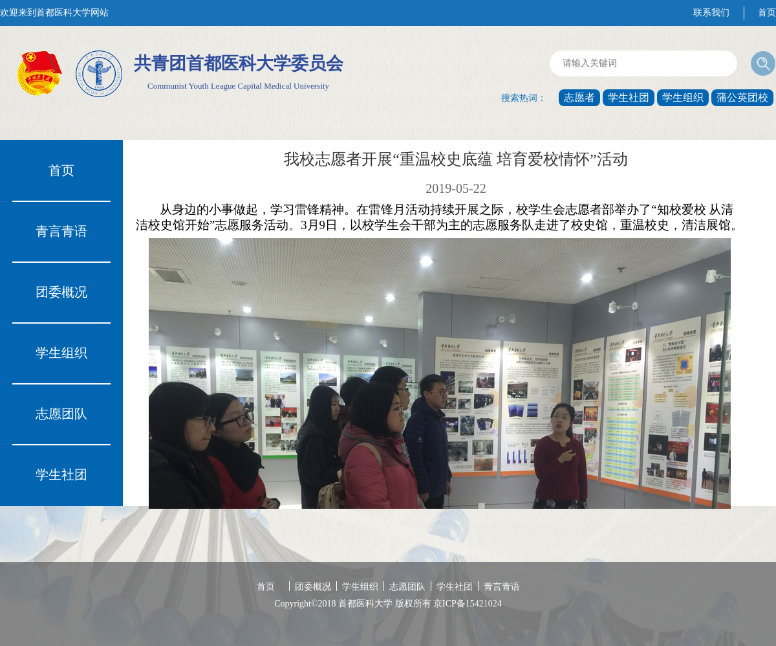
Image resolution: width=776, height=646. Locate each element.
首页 (767, 12)
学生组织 (683, 97)
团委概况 (61, 292)
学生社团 (628, 97)
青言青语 (61, 231)
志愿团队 (61, 414)
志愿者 (579, 97)
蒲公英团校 (742, 97)
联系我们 (711, 12)
